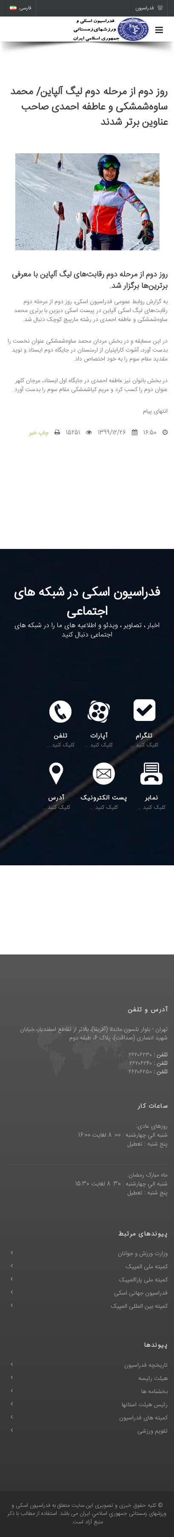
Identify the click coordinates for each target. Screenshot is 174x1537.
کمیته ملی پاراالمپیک (143, 1280)
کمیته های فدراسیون (143, 1418)
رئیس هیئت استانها (145, 1405)
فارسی (20, 8)
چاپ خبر (38, 433)
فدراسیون (149, 8)
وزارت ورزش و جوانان (143, 1254)
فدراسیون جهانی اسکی (141, 1293)
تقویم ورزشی (152, 1431)
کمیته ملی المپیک (147, 1267)
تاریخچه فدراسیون (146, 1365)
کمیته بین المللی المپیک (139, 1306)
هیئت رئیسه (153, 1379)
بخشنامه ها (154, 1392)
